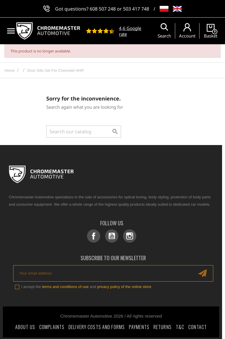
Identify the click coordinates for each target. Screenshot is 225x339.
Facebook (95, 236)
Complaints (51, 325)
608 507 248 (103, 9)
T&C (180, 325)
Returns (163, 325)
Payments (139, 325)
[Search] (83, 131)
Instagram (129, 236)
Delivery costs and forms (97, 325)
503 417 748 (136, 9)
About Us (25, 325)
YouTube (112, 236)
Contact (197, 325)
